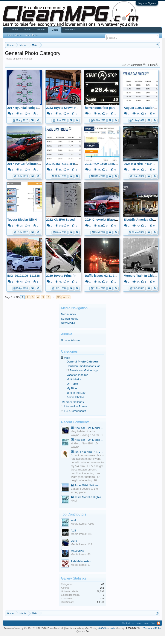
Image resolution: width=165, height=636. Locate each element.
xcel (73, 520)
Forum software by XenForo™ (34, 628)
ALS (73, 530)
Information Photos (75, 406)
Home (15, 29)
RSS (158, 623)
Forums (41, 29)
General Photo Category (83, 361)
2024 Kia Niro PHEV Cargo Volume (87, 451)
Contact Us (127, 623)
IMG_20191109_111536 (23, 275)
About (27, 29)
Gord (74, 540)
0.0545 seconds (106, 628)
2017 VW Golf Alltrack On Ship (29, 164)
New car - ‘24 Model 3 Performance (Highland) (87, 428)
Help (138, 623)
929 (59, 297)
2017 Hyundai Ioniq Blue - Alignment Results (39, 107)
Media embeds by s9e (77, 628)
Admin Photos (75, 397)
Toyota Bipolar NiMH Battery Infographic (36, 219)
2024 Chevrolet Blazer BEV (104, 219)
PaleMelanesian (81, 561)
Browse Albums (70, 340)
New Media (68, 323)
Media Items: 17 (81, 564)
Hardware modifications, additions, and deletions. (97, 366)
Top (153, 623)
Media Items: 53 (81, 554)
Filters (153, 64)
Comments (138, 64)
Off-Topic (72, 383)
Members (70, 29)
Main (67, 357)
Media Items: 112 (81, 544)
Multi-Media (74, 379)
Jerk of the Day (76, 392)
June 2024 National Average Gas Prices (87, 485)
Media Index (68, 314)
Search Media (69, 318)
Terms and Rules (152, 628)
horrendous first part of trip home (109, 107)
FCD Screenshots (75, 411)
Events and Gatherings (84, 370)
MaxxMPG (77, 551)
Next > (66, 297)
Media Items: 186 (81, 534)
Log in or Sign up (147, 3)
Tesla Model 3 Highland (87, 497)
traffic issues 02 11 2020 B (103, 275)
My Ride (72, 388)
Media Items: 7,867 (83, 523)
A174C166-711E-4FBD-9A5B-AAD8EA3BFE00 (78, 164)
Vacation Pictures (77, 375)
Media (55, 29)
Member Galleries (73, 402)
